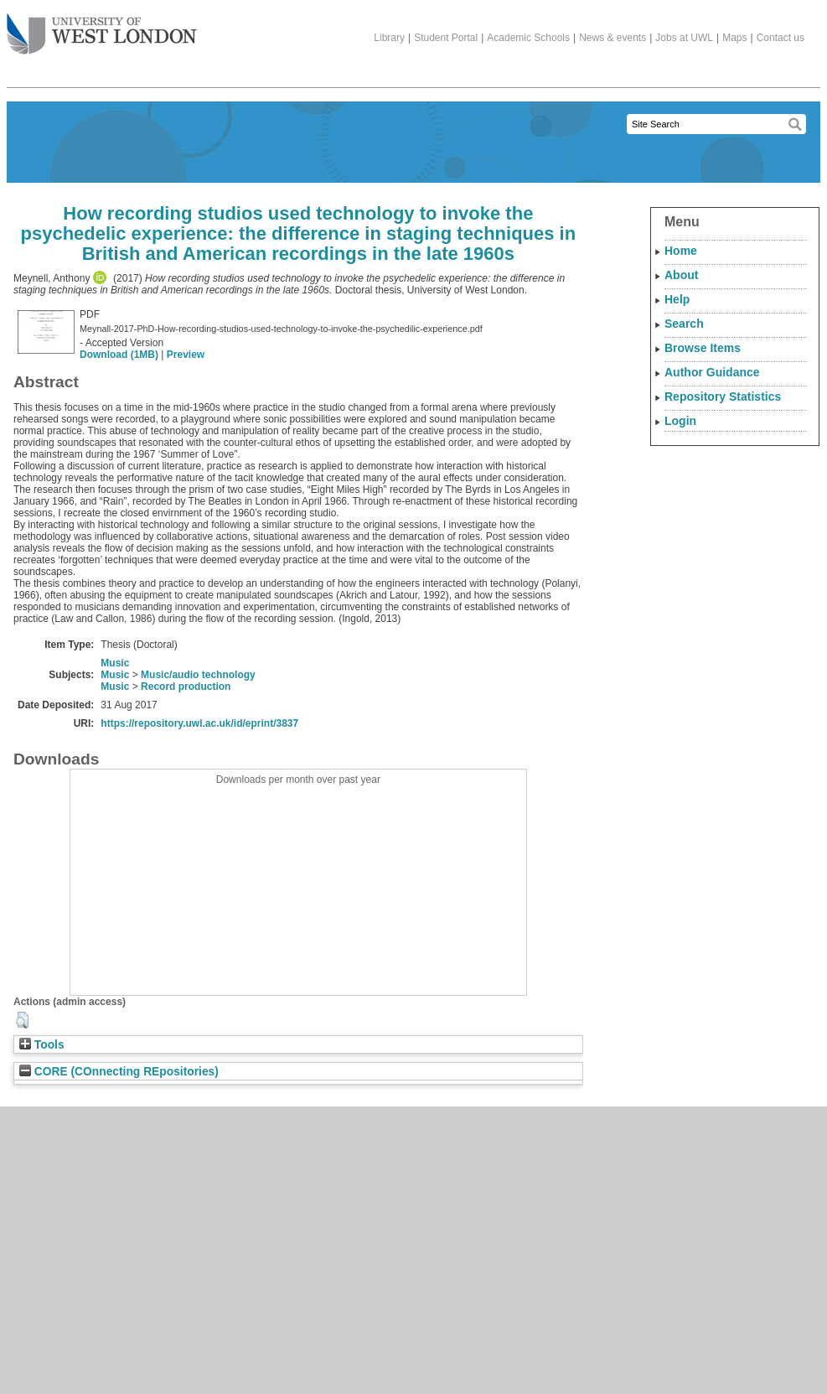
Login (680, 421)
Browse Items (702, 348)
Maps (734, 38)
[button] (22, 1020)
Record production (185, 686)
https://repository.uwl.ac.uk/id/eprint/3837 (199, 723)
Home (680, 250)
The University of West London (102, 28)
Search (684, 323)
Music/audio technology (198, 675)
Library (389, 38)
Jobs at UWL (684, 38)
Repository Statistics (722, 396)
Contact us (780, 38)
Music (115, 663)
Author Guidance (712, 372)
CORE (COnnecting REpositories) (119, 1071)
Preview (185, 354)
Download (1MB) (119, 354)
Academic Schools (528, 38)
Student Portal (446, 38)
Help (677, 299)
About (681, 275)
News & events (612, 38)
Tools (42, 1045)
